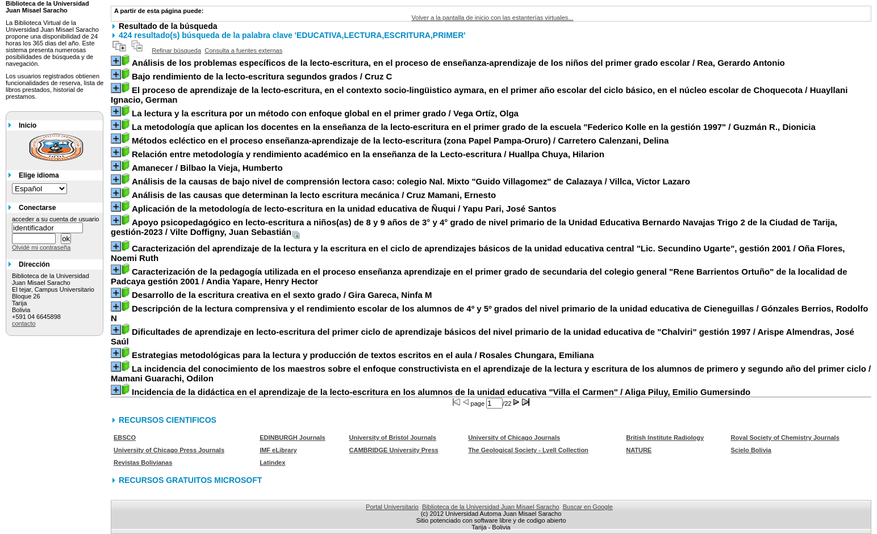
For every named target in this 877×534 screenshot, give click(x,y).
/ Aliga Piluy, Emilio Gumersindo (441, 392)
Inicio (27, 125)
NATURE (639, 450)
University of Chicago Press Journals (169, 450)
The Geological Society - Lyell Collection (528, 450)
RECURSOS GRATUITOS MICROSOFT (190, 480)
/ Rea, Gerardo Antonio (458, 63)
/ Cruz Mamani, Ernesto (314, 195)
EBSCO (125, 437)
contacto (24, 323)
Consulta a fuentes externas (243, 50)
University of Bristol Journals (392, 437)
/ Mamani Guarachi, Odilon (491, 373)
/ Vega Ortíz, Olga (325, 113)
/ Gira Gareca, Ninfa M (282, 295)
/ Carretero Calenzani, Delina (400, 140)
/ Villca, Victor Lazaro (411, 181)
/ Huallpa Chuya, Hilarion (368, 154)
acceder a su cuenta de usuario (55, 219)
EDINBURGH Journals (292, 437)
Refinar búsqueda (176, 50)
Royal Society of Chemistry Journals (784, 437)
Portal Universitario (392, 506)
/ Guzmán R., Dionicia (474, 127)
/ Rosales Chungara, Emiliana (363, 355)
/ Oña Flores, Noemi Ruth (478, 253)
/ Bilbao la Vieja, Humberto (207, 168)
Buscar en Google (588, 506)
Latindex (272, 462)
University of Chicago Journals (514, 437)
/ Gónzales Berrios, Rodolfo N (489, 313)
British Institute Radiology (665, 437)
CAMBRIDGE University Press (393, 450)
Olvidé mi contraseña (41, 247)
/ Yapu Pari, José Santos (344, 208)
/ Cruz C (262, 76)
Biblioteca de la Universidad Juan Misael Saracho (490, 506)
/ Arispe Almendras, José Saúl (482, 336)
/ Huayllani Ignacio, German (479, 94)
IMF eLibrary (278, 450)
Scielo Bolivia (750, 450)
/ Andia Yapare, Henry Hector (479, 276)
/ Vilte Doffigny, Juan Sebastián (474, 227)
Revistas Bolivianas (143, 462)
